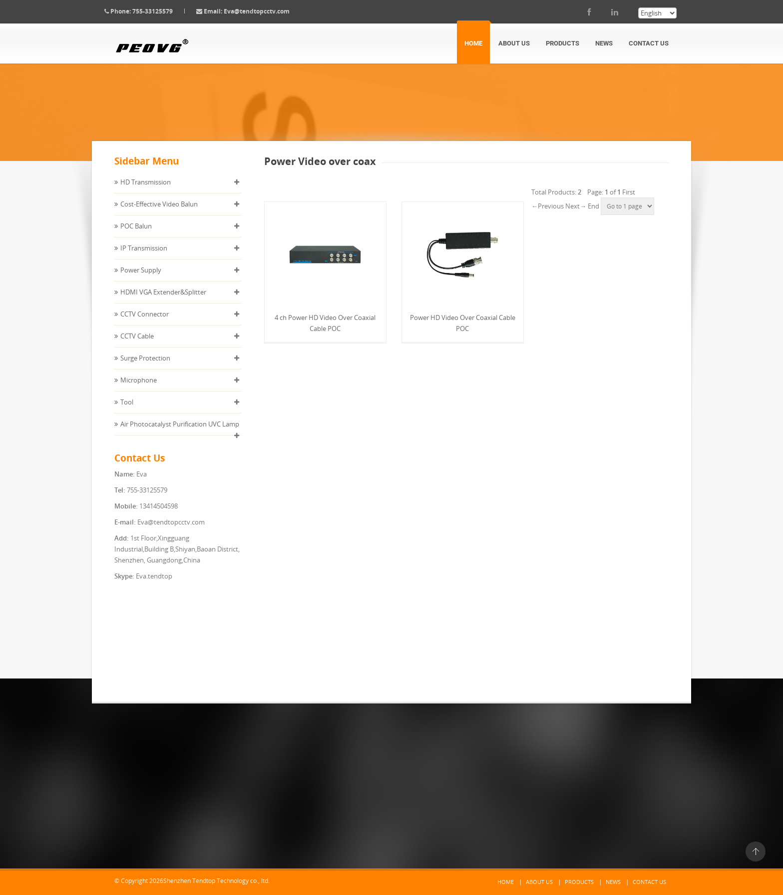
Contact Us (649, 43)
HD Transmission (145, 190)
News (604, 43)
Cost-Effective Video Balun (159, 212)
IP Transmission (143, 256)
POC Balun (136, 234)
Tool (126, 410)
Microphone (138, 388)
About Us (514, 43)
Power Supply (140, 278)
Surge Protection (145, 366)
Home (473, 43)
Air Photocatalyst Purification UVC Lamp (179, 432)
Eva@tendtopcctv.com (265, 11)
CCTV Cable (137, 344)
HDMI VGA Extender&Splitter (163, 300)
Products (562, 43)
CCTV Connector (144, 322)
